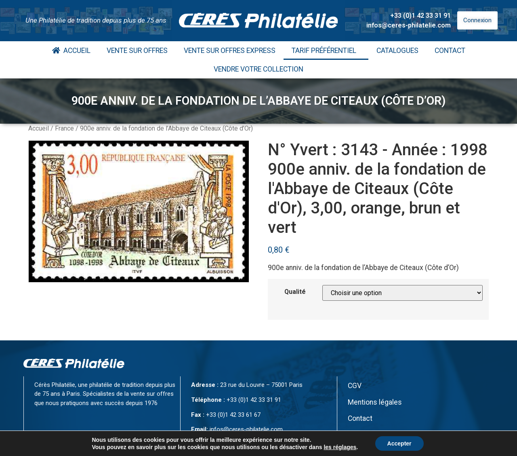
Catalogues (397, 50)
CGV (354, 386)
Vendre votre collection (258, 69)
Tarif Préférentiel (326, 50)
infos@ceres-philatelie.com (408, 25)
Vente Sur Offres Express (229, 50)
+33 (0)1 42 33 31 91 (420, 15)
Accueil (71, 50)
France (64, 128)
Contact (450, 50)
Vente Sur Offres (137, 50)
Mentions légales (375, 402)
